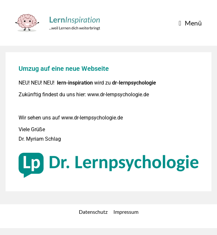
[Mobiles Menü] (190, 23)
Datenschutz (93, 218)
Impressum (125, 218)
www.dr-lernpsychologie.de (118, 94)
